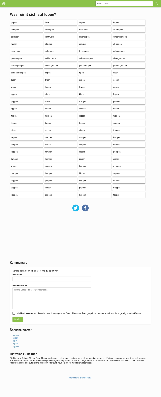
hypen (82, 87)
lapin (15, 341)
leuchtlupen (84, 37)
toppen (116, 195)
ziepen (82, 159)
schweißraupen (86, 58)
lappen (48, 188)
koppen (14, 152)
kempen (48, 159)
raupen (14, 44)
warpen (82, 144)
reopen (48, 130)
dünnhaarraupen (18, 73)
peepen (116, 101)
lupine (15, 344)
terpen (14, 137)
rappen (48, 109)
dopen (116, 80)
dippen (82, 116)
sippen (116, 159)
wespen (82, 109)
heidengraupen (51, 65)
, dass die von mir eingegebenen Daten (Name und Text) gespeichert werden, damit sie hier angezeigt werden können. (79, 313)
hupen (116, 22)
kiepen (14, 123)
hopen (48, 87)
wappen (14, 166)
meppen (117, 188)
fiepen (14, 116)
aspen (82, 80)
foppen (116, 130)
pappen (14, 101)
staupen (48, 44)
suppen (116, 173)
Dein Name (17, 275)
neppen (48, 166)
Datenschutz (85, 378)
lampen (14, 144)
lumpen (116, 180)
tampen (14, 159)
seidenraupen (51, 58)
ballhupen (83, 29)
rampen (48, 152)
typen (47, 80)
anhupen (15, 29)
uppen (116, 87)
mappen (83, 101)
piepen (14, 130)
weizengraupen (18, 65)
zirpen (82, 130)
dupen (82, 22)
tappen (48, 123)
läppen (82, 173)
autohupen (118, 29)
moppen (117, 166)
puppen (48, 195)
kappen (14, 195)
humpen (48, 173)
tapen (13, 80)
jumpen (48, 180)
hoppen (116, 144)
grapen (82, 152)
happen (82, 195)
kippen (82, 94)
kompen (82, 166)
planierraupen (85, 65)
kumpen (82, 180)
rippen (14, 109)
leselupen (49, 29)
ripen (81, 73)
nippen (48, 94)
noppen (14, 180)
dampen (83, 137)
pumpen (117, 152)
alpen (115, 73)
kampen (116, 137)
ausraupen (15, 51)
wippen (116, 123)
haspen (48, 116)
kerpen (48, 144)
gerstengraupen (120, 65)
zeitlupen (15, 37)
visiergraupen (119, 58)
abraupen (117, 44)
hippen (116, 109)
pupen (14, 22)
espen (48, 73)
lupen (47, 22)
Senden (17, 319)
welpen (116, 116)
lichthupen (49, 37)
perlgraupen (16, 58)
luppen (16, 335)
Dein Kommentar (20, 285)
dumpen (14, 173)
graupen (83, 44)
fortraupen (84, 51)
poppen (82, 188)
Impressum (74, 378)
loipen (116, 94)
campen (48, 137)
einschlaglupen (120, 37)
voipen (48, 101)
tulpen (82, 123)
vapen (13, 87)
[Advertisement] (80, 238)
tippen (14, 94)
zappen (14, 188)
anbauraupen (119, 51)
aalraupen (49, 51)
